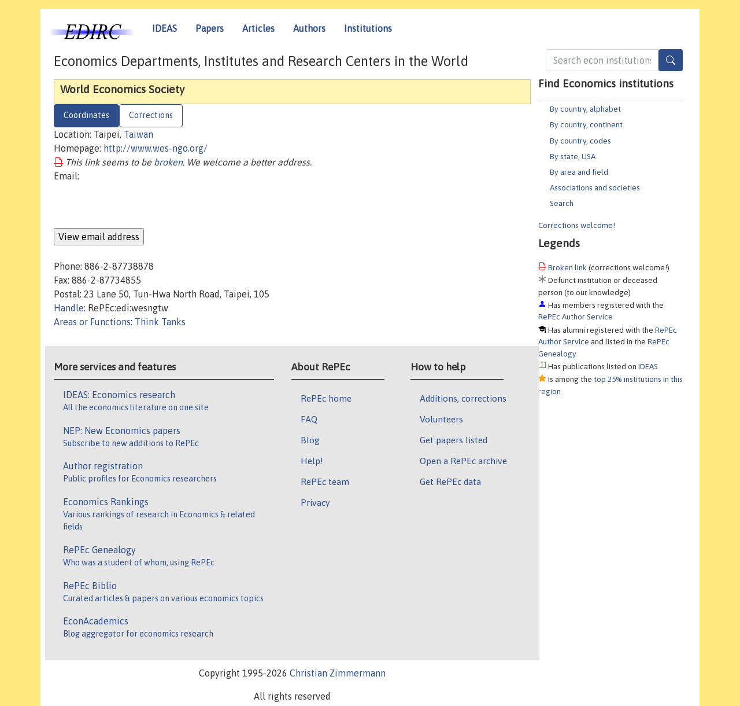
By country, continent (586, 124)
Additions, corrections (463, 398)
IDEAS (164, 28)
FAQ (309, 419)
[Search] (670, 60)
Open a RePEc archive (463, 460)
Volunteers (441, 419)
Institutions (368, 28)
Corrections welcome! (576, 225)
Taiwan (138, 134)
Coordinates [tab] (86, 115)
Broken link (567, 267)
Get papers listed (453, 440)
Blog (310, 440)
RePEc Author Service (575, 316)
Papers (209, 28)
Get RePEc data (450, 481)
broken (168, 162)
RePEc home (326, 398)
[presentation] (142, 205)
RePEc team (325, 481)
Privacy (315, 502)
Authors (309, 28)
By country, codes (580, 140)
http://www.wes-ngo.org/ (155, 148)
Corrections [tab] (151, 115)
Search (562, 203)
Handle (69, 308)
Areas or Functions (92, 322)
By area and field (579, 171)
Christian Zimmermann (338, 673)
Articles (258, 28)
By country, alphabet (585, 108)
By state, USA (572, 156)
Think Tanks (160, 322)
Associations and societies (595, 187)
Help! (312, 460)
